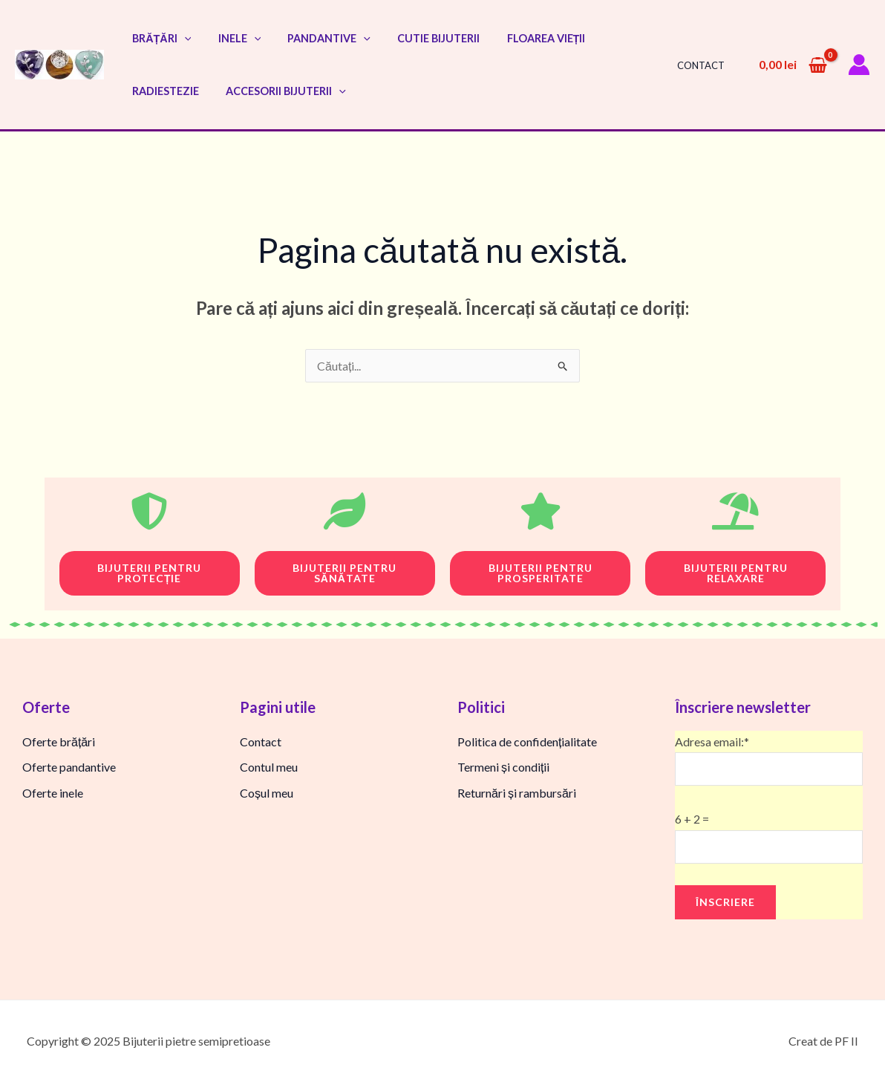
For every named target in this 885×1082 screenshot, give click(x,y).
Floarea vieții (521, 38)
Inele (230, 38)
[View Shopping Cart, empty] (792, 64)
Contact (704, 65)
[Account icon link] (859, 64)
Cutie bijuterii (419, 38)
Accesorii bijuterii (278, 91)
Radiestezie (162, 91)
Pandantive (315, 38)
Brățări (158, 38)
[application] (181, 38)
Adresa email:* (769, 760)
